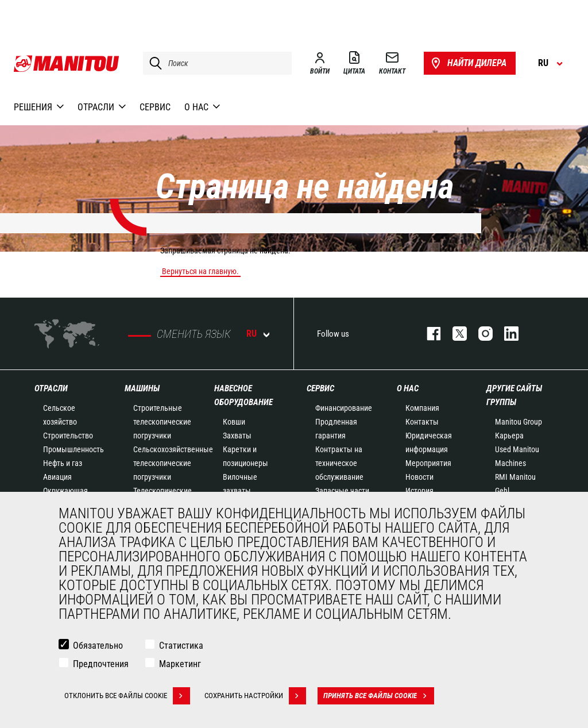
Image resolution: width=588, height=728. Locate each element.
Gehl (502, 490)
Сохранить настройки (255, 695)
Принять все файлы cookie (378, 695)
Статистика (181, 645)
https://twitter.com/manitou (454, 333)
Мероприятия (428, 463)
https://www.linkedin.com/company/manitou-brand (506, 333)
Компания (422, 408)
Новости (419, 477)
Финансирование (343, 408)
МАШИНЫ (142, 388)
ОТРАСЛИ (51, 388)
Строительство (68, 435)
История (419, 490)
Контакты (422, 421)
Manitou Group (518, 421)
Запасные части (342, 490)
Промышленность (73, 449)
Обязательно (98, 645)
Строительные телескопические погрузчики (162, 421)
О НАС (408, 388)
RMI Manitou (515, 477)
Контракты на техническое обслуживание (339, 463)
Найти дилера (467, 63)
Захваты (237, 435)
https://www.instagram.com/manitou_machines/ (480, 333)
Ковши (234, 421)
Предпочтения (101, 663)
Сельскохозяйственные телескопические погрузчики (173, 463)
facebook (428, 333)
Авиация (57, 477)
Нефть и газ (62, 463)
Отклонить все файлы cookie (127, 695)
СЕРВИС (320, 388)
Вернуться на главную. (200, 271)
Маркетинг (180, 663)
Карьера (509, 435)
